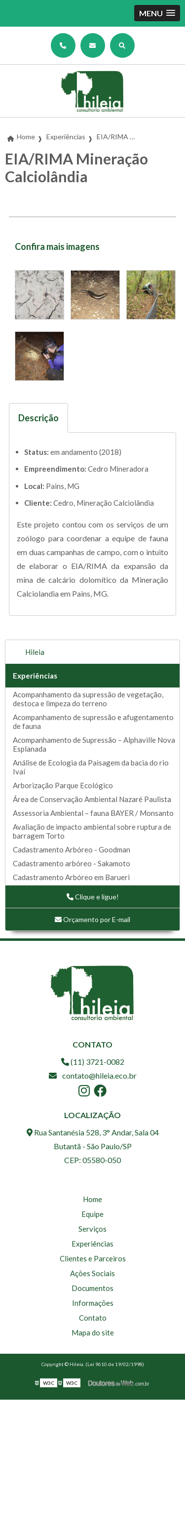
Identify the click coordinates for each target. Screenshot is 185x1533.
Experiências (35, 675)
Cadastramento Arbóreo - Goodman (71, 849)
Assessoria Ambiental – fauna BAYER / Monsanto (93, 812)
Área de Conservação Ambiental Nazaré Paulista (92, 799)
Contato (93, 1317)
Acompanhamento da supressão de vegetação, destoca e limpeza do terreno (88, 699)
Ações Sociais (92, 1273)
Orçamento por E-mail (92, 919)
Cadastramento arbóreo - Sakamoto (71, 863)
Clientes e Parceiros (93, 1258)
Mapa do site (93, 1332)
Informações (92, 1302)
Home (92, 1199)
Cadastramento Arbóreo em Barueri (71, 877)
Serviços (92, 1228)
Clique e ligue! (93, 896)
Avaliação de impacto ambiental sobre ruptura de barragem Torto (92, 831)
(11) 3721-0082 (92, 1061)
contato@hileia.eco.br (93, 1075)
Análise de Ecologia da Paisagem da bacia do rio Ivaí (91, 767)
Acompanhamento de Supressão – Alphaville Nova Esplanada (94, 744)
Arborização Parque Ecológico (63, 785)
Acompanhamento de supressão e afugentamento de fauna (93, 721)
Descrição (38, 417)
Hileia (34, 651)
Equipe (92, 1214)
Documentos (92, 1288)
